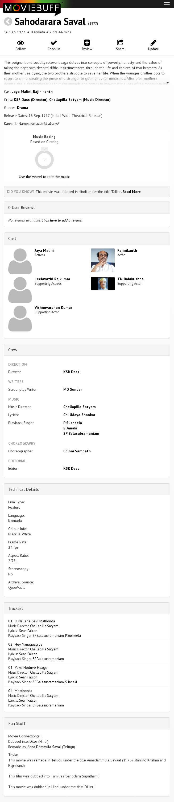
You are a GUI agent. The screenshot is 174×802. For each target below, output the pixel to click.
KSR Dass (71, 371)
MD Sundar (72, 389)
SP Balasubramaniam (81, 433)
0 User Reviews (21, 207)
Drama (22, 107)
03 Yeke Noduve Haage (27, 667)
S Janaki (70, 428)
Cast (12, 238)
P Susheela (72, 422)
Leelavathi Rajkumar (52, 278)
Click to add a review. (62, 220)
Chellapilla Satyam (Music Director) (80, 99)
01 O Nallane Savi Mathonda (31, 621)
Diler (33, 741)
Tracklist (15, 608)
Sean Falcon (28, 631)
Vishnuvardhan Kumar (53, 307)
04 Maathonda (20, 690)
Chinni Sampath (77, 451)
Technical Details (23, 489)
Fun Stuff (17, 723)
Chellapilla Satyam (79, 406)
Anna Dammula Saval (44, 746)
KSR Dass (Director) (31, 99)
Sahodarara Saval (50, 21)
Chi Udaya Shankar (79, 414)
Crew (12, 349)
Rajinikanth (43, 91)
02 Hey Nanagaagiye (25, 644)
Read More (132, 191)
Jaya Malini (21, 91)
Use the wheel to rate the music (44, 176)
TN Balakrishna (130, 278)
